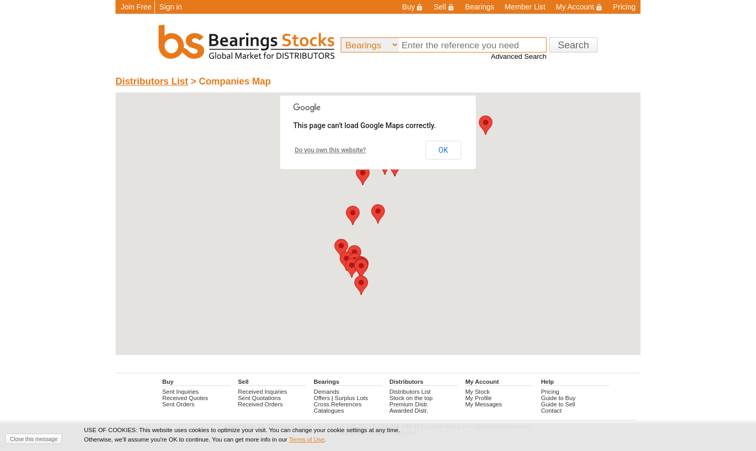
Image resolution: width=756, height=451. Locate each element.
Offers (322, 398)
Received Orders (260, 404)
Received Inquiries (262, 392)
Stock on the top (411, 398)
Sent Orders (178, 404)
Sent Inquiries (180, 392)
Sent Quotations (259, 398)
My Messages (483, 404)
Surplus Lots (351, 398)
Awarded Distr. (409, 410)
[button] (363, 175)
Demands (327, 392)
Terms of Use (306, 439)
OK (443, 150)
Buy (412, 7)
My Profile (478, 398)
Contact (551, 410)
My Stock (477, 392)
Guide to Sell (558, 404)
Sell (444, 7)
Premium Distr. (409, 404)
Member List (525, 7)
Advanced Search (519, 56)
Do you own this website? (330, 150)
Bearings (480, 7)
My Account (579, 7)
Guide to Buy (558, 398)
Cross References (338, 404)
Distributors (406, 382)
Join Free (136, 7)
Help (547, 382)
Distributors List (152, 81)
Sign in (171, 7)
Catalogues (329, 410)
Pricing (624, 7)
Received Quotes (185, 398)
